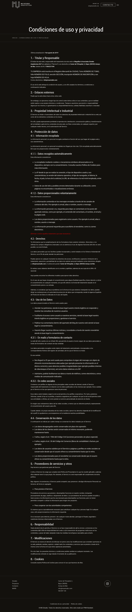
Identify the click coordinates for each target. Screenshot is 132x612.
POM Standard (88, 608)
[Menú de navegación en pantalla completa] (118, 5)
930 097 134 (62, 591)
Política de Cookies (89, 165)
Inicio (14, 38)
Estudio (14, 581)
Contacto (15, 586)
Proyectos (15, 583)
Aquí (32, 275)
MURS (14, 588)
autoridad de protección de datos (60, 292)
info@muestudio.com (65, 588)
